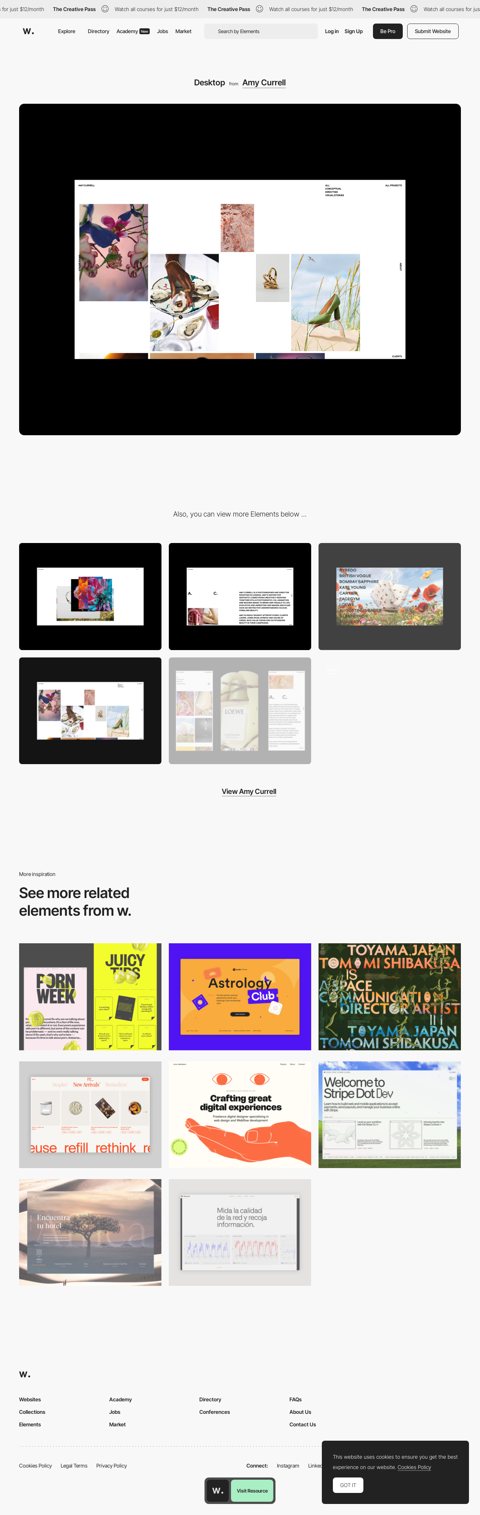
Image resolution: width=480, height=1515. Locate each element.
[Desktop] (390, 996)
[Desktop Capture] (240, 996)
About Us (300, 1412)
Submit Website (433, 31)
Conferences (214, 1412)
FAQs (295, 1399)
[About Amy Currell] (240, 596)
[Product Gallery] (90, 1114)
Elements (30, 1424)
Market (183, 31)
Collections (32, 1412)
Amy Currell (264, 82)
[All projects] (90, 710)
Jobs (162, 31)
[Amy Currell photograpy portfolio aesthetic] (390, 710)
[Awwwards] (28, 31)
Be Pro (387, 31)
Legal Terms (74, 1465)
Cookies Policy (35, 1465)
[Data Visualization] (240, 1232)
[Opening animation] (90, 596)
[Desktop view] (90, 996)
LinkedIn (317, 1465)
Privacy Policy (111, 1465)
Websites (30, 1399)
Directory (98, 31)
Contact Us (302, 1424)
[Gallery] (390, 596)
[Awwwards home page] (218, 1491)
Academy (133, 31)
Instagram (288, 1465)
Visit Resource (252, 1491)
